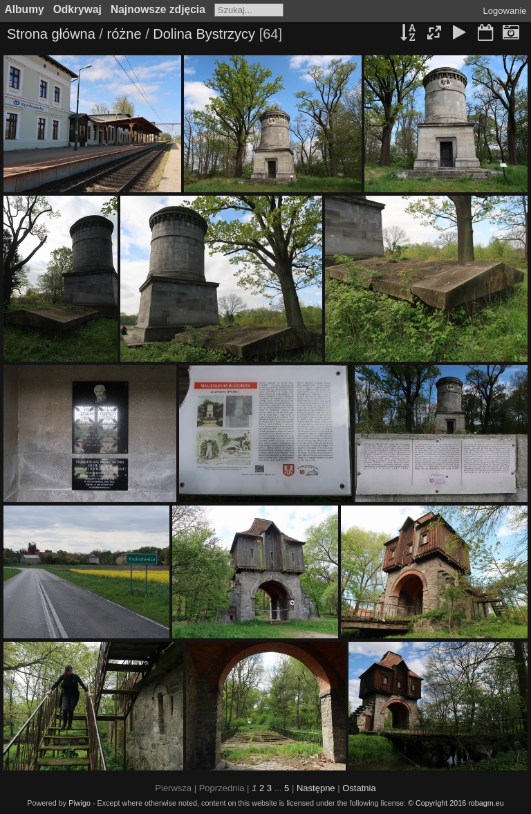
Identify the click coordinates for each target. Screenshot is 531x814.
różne (124, 33)
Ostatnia (358, 788)
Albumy (24, 9)
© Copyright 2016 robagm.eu (456, 803)
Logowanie (505, 11)
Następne (316, 788)
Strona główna (51, 33)
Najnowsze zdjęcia (158, 9)
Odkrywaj (77, 9)
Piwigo (79, 803)
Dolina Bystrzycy (204, 33)
